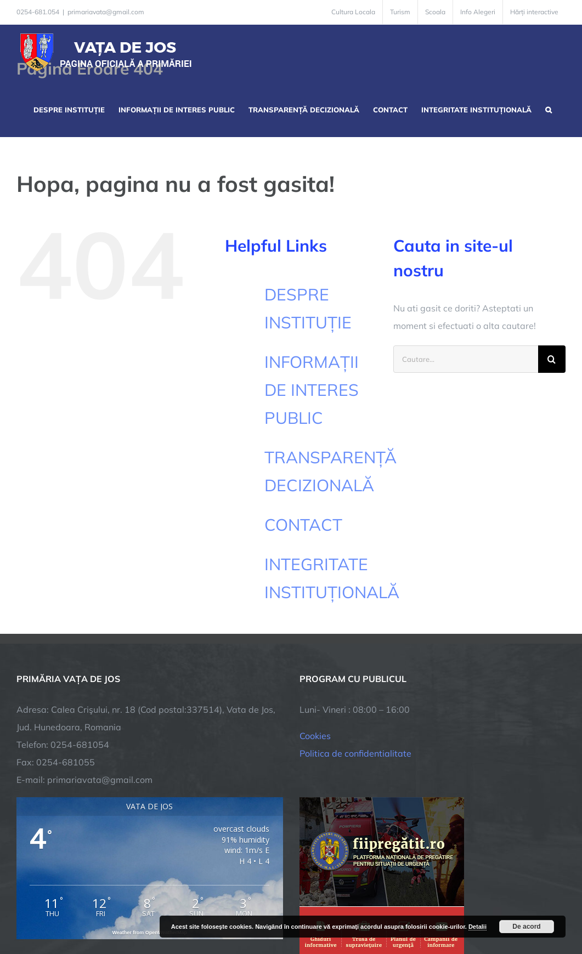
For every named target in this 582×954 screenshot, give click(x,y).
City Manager (188, 906)
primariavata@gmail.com (105, 12)
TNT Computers (136, 906)
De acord (526, 926)
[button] (548, 109)
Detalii (477, 926)
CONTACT (303, 524)
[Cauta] (552, 359)
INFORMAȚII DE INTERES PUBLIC (311, 389)
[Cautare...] (465, 359)
